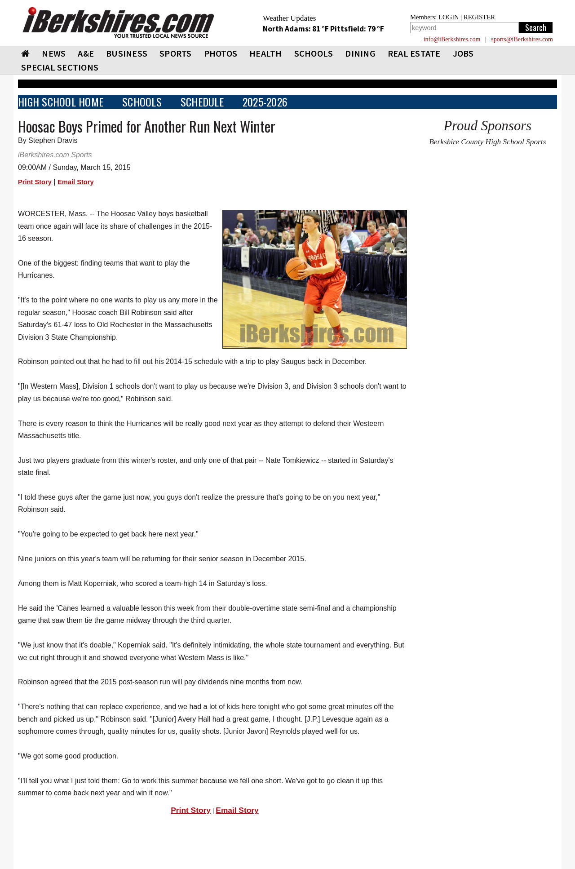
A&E (86, 53)
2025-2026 (265, 102)
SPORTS (175, 53)
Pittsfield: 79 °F (357, 29)
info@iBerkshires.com (452, 39)
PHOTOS (221, 53)
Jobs (463, 53)
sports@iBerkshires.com (522, 39)
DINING (360, 53)
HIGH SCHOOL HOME (60, 102)
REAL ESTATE (414, 53)
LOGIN (448, 17)
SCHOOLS (313, 53)
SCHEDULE (202, 102)
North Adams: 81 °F (296, 29)
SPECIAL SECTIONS (59, 67)
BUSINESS (126, 53)
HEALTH (265, 53)
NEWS (54, 53)
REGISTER (479, 17)
